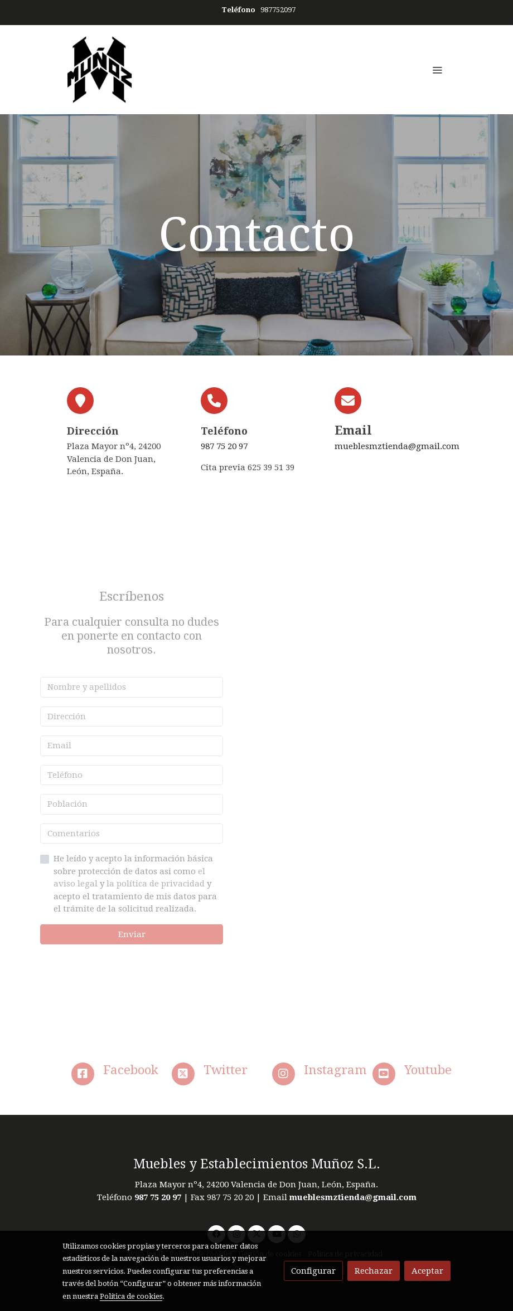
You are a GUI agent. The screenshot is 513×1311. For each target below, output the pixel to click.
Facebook (130, 1070)
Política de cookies (131, 1296)
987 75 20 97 (224, 446)
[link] (100, 69)
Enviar (132, 934)
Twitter (226, 1070)
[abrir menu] (437, 69)
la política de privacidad (157, 884)
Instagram (335, 1070)
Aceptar (427, 1271)
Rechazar (374, 1271)
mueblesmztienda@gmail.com (397, 446)
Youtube (428, 1070)
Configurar (313, 1271)
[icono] (82, 1074)
